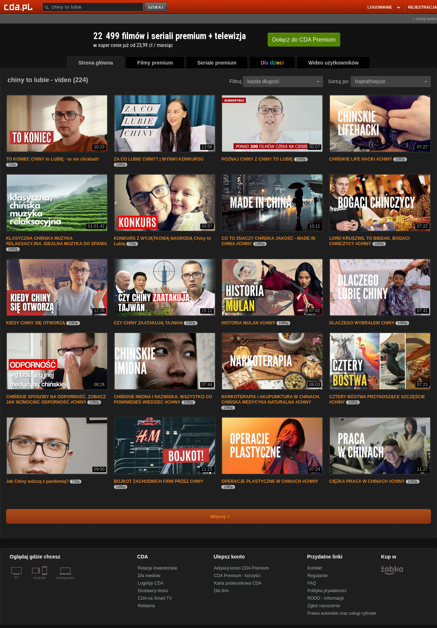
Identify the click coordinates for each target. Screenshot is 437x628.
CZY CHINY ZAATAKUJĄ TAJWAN (148, 322)
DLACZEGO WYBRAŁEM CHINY (361, 322)
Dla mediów (149, 575)
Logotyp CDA (150, 583)
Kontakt (314, 568)
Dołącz (304, 40)
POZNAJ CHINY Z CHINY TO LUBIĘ (257, 159)
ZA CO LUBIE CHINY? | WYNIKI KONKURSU (158, 159)
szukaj (156, 7)
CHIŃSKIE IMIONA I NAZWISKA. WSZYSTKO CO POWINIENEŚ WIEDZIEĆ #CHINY (163, 399)
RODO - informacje (325, 598)
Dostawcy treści (153, 590)
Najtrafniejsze (391, 81)
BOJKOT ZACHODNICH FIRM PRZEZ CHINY (158, 481)
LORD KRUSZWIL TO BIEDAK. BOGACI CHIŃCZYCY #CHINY (369, 241)
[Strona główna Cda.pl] (19, 7)
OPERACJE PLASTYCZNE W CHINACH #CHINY (269, 481)
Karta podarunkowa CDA (237, 583)
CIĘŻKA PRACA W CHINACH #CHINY (366, 481)
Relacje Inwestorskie (157, 568)
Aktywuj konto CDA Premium (241, 568)
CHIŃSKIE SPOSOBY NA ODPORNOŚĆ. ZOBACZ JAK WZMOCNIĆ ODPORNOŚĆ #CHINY (56, 399)
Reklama (146, 605)
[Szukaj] (92, 7)
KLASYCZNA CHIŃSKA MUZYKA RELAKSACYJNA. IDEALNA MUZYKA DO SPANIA (56, 241)
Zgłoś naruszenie (323, 605)
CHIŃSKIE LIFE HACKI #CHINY (360, 159)
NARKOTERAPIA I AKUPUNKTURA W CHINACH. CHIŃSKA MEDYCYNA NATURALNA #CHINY (270, 399)
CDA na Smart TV (155, 598)
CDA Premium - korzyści (237, 575)
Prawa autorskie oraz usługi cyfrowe (341, 613)
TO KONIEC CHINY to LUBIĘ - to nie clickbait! (52, 159)
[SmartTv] (45, 582)
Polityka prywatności (326, 590)
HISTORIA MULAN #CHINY (248, 322)
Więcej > (214, 516)
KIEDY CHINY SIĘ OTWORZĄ (35, 322)
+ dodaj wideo (425, 18)
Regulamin (317, 575)
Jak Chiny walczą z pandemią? (37, 481)
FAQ (311, 583)
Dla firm (221, 590)
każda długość (283, 81)
